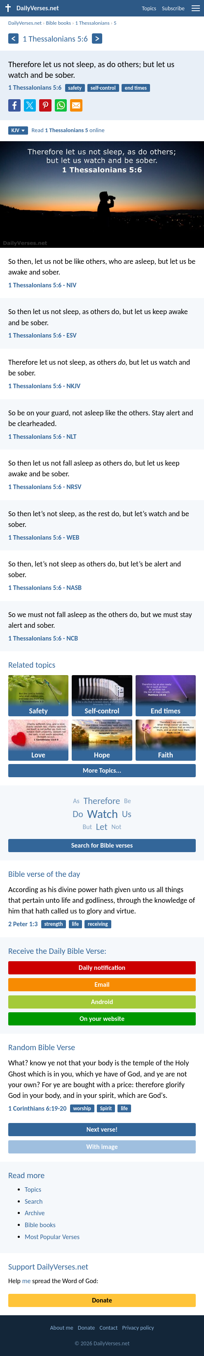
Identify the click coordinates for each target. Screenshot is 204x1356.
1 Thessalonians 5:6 (34, 87)
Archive (35, 1213)
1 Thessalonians (92, 23)
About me (61, 1327)
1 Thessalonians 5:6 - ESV (42, 335)
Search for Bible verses (102, 845)
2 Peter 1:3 (23, 924)
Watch (102, 814)
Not (116, 827)
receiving (98, 924)
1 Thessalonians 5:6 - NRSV (45, 487)
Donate (102, 1300)
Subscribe (173, 8)
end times (136, 88)
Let (102, 826)
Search (34, 1201)
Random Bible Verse (41, 1047)
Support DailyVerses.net (48, 1267)
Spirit (106, 1108)
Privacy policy (138, 1327)
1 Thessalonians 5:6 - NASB (45, 588)
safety (75, 88)
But (87, 827)
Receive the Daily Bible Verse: (57, 951)
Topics (149, 8)
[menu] (196, 11)
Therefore (101, 800)
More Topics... (102, 770)
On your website (102, 1019)
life (75, 924)
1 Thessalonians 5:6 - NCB (43, 638)
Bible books (58, 23)
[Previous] (13, 38)
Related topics (31, 665)
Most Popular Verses (52, 1237)
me (26, 1281)
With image (102, 1147)
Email (102, 984)
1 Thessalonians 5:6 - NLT (42, 436)
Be (127, 801)
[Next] (97, 38)
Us (126, 814)
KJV (18, 130)
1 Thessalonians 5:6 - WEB (44, 537)
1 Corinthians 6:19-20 (37, 1108)
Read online (68, 130)
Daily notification (102, 968)
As (76, 801)
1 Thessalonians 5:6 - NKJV (44, 386)
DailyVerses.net (25, 23)
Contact (108, 1327)
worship (82, 1108)
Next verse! (102, 1129)
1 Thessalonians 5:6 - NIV (42, 285)
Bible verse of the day (44, 874)
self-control (103, 88)
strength (54, 924)
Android (102, 1002)
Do (78, 814)
